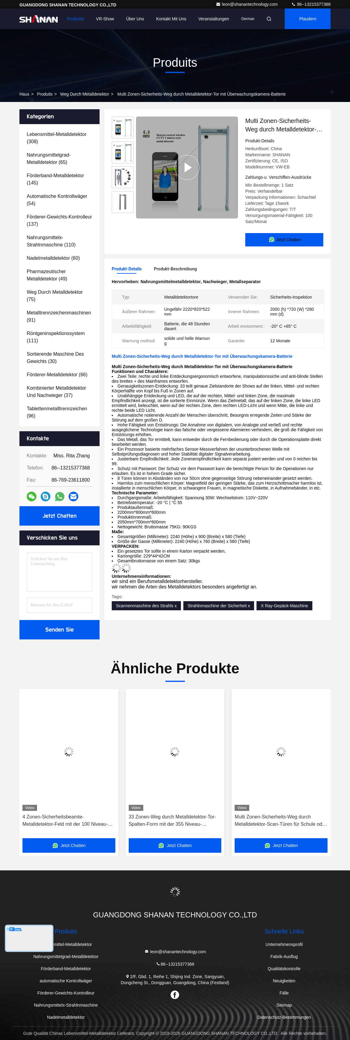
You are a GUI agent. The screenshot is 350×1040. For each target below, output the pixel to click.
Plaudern (307, 18)
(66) (57, 374)
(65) (49, 158)
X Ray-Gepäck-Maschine (284, 605)
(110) (51, 241)
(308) (57, 138)
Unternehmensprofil (284, 944)
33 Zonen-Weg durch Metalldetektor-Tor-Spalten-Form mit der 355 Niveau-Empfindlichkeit (172, 821)
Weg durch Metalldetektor (84, 94)
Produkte (75, 18)
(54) (57, 200)
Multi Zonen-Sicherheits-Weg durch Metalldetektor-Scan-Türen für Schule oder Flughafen (280, 821)
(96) (57, 412)
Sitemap (284, 1005)
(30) (55, 357)
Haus (24, 94)
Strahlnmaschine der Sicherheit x (219, 605)
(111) (56, 337)
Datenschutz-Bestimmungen (284, 1017)
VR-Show (105, 18)
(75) (55, 296)
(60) (53, 258)
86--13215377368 (311, 4)
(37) (56, 391)
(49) (47, 275)
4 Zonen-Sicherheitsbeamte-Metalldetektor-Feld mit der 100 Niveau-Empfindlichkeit (65, 821)
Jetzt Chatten (59, 516)
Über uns (135, 18)
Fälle (284, 993)
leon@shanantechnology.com (247, 4)
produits (45, 94)
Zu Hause (45, 18)
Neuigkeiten (284, 980)
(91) (59, 316)
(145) (55, 179)
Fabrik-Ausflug (284, 956)
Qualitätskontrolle (284, 968)
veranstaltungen (213, 18)
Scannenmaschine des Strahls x (146, 605)
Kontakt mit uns (171, 18)
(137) (59, 220)
